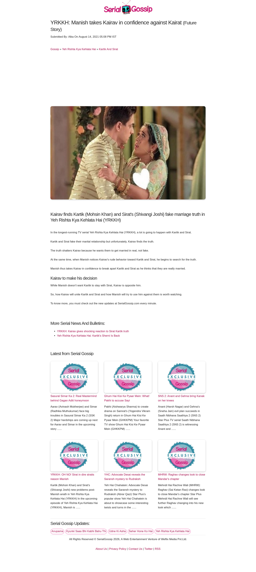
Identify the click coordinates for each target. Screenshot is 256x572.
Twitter (148, 548)
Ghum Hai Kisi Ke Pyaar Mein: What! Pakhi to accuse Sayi (126, 398)
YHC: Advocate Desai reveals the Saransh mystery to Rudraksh (124, 477)
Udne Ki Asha (117, 531)
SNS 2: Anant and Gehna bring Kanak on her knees (181, 398)
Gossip (54, 49)
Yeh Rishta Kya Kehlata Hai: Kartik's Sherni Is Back (88, 335)
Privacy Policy (117, 548)
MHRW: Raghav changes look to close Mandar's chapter (181, 477)
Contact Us (135, 548)
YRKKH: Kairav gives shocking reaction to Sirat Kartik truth (93, 331)
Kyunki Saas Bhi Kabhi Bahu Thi (86, 531)
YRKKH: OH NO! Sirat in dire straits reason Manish (72, 477)
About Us (101, 548)
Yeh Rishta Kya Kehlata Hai (79, 49)
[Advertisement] (128, 80)
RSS (157, 548)
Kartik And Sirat (108, 49)
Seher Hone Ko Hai (141, 531)
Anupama (57, 531)
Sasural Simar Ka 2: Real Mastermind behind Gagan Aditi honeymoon (73, 398)
